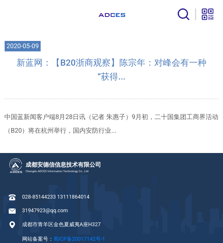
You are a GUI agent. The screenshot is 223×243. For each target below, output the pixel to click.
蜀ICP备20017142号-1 (79, 239)
